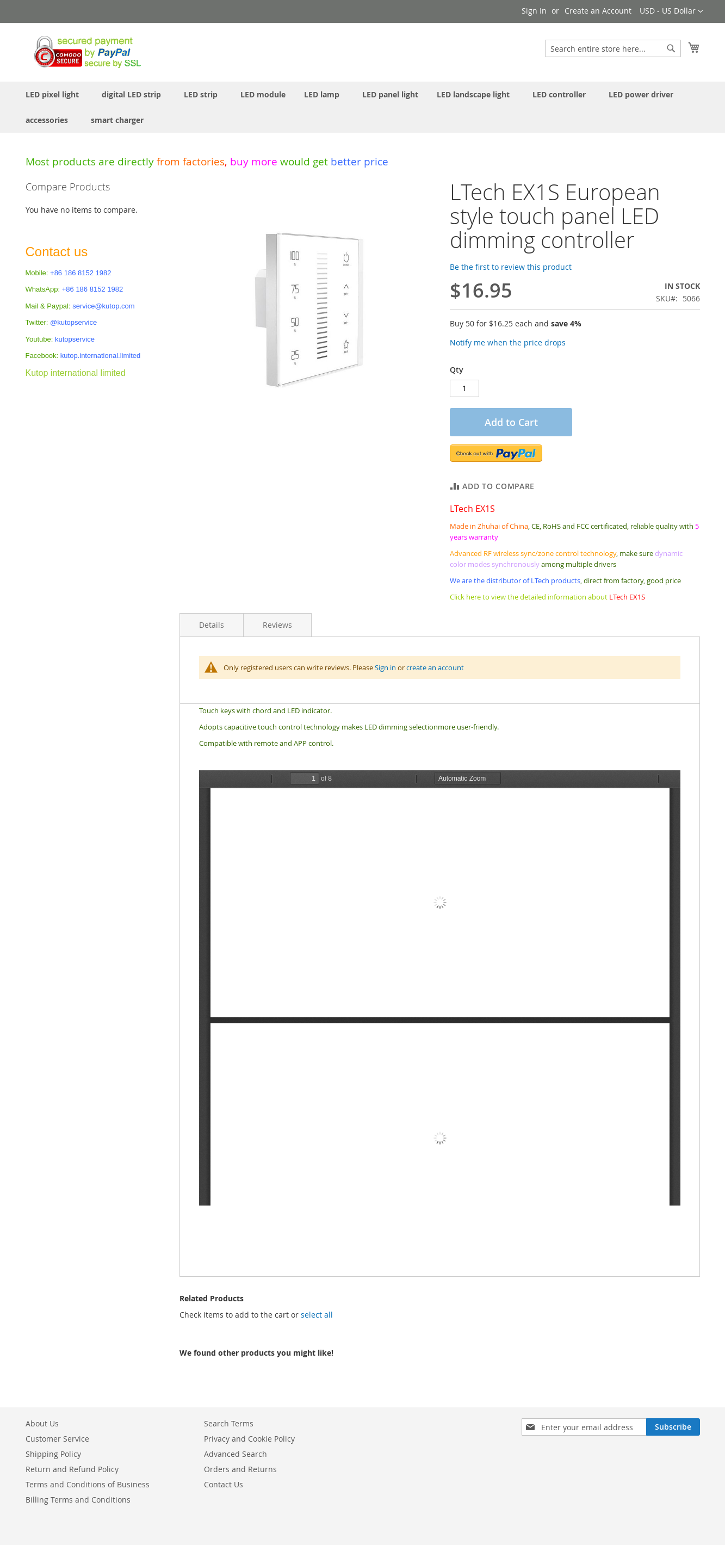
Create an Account (598, 10)
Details (211, 625)
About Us (42, 1423)
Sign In (534, 10)
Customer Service (57, 1438)
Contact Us (223, 1484)
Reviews (277, 625)
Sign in (385, 667)
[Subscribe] (673, 1427)
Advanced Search (235, 1454)
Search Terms (228, 1423)
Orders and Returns (240, 1469)
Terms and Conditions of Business (88, 1484)
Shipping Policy (53, 1454)
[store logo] (85, 51)
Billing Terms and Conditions (78, 1499)
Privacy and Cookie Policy (249, 1438)
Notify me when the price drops (508, 342)
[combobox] (613, 48)
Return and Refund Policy (72, 1469)
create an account (435, 667)
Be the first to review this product (511, 267)
